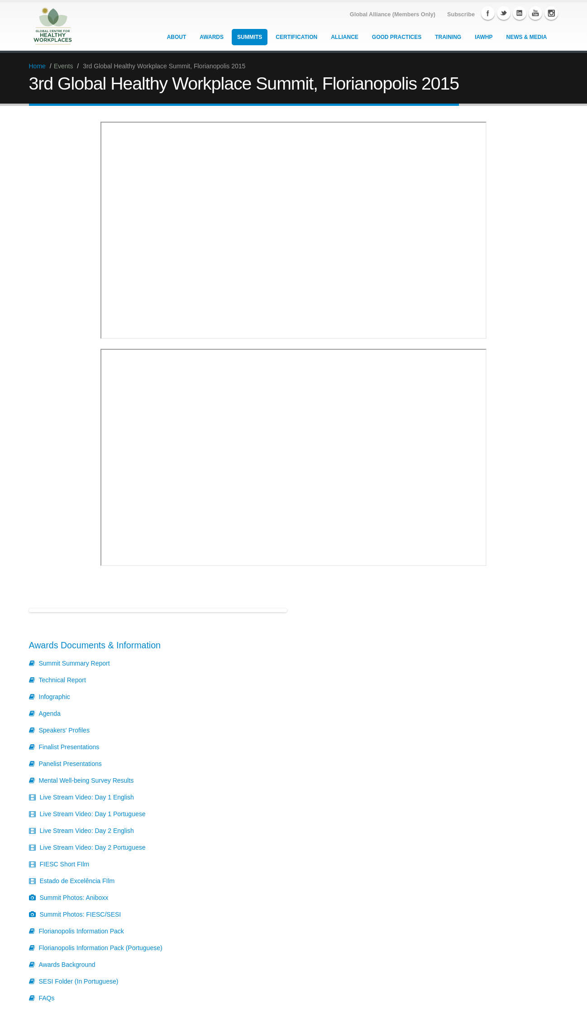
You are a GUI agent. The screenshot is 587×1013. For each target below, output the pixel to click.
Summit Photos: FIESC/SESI (80, 914)
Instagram (551, 13)
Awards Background (67, 964)
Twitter (504, 13)
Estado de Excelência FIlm (77, 881)
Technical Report (62, 680)
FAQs (47, 998)
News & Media (526, 37)
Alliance (344, 37)
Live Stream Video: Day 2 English (87, 830)
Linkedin (519, 13)
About (176, 37)
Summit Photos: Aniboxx (74, 897)
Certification (296, 37)
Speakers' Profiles (64, 730)
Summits (249, 37)
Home (37, 66)
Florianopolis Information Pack (81, 931)
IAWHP (483, 37)
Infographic (54, 696)
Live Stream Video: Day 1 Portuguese (93, 814)
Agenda (50, 713)
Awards (212, 37)
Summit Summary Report (74, 663)
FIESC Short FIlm (65, 864)
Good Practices (396, 37)
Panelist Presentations (70, 763)
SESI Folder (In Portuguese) (79, 981)
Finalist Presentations (69, 747)
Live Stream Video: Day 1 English (87, 797)
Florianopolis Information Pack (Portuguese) (100, 947)
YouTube (535, 13)
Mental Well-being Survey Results (86, 780)
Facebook (488, 13)
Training (448, 37)
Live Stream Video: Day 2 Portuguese (93, 847)
